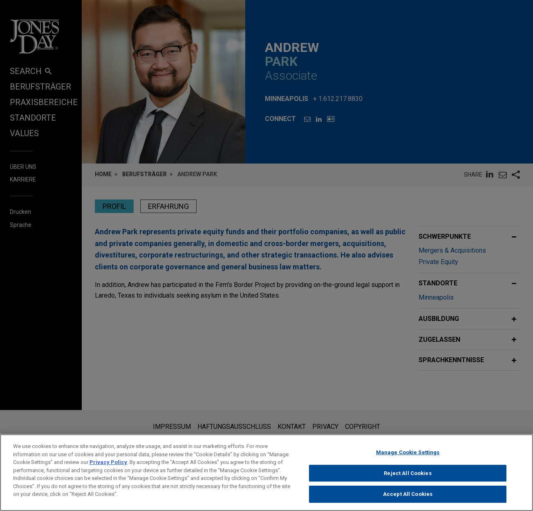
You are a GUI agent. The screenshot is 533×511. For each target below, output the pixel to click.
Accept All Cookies (407, 498)
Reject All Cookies (407, 477)
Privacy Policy (108, 467)
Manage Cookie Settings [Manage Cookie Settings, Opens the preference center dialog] (408, 457)
